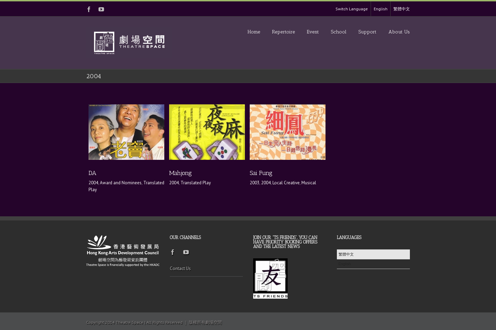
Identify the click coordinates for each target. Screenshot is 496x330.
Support (367, 32)
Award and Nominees (121, 183)
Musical (308, 183)
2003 (254, 183)
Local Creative (286, 183)
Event (313, 32)
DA (92, 173)
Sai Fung (261, 173)
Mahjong (180, 173)
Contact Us (180, 268)
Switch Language (351, 8)
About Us (399, 32)
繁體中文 (401, 8)
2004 (93, 183)
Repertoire (283, 32)
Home (254, 32)
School (339, 32)
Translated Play (195, 183)
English (381, 8)
